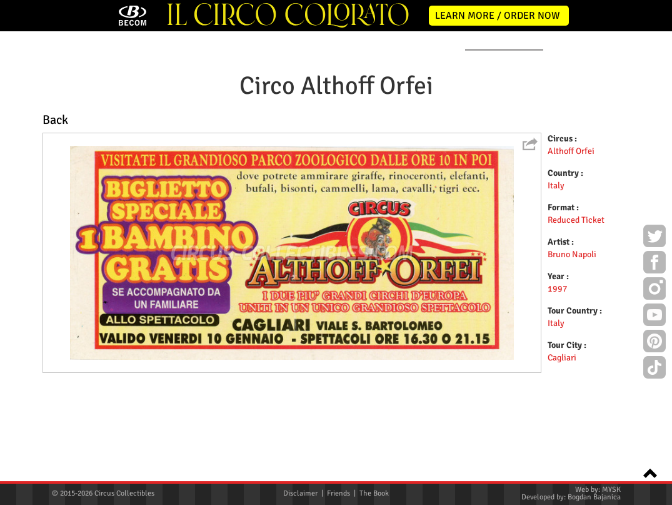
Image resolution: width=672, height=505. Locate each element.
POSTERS (258, 131)
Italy (556, 276)
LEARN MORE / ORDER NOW (497, 15)
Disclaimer (300, 493)
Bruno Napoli (572, 345)
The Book (374, 493)
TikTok (654, 369)
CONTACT (587, 131)
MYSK (611, 489)
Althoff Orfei (571, 242)
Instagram (654, 290)
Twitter (654, 238)
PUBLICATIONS (412, 131)
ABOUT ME (186, 131)
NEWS (121, 131)
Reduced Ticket (576, 310)
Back (55, 211)
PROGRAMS (330, 131)
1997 (558, 379)
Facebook (654, 264)
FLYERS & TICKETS (504, 131)
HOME (63, 131)
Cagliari (562, 448)
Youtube (654, 317)
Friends (338, 493)
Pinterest (654, 343)
